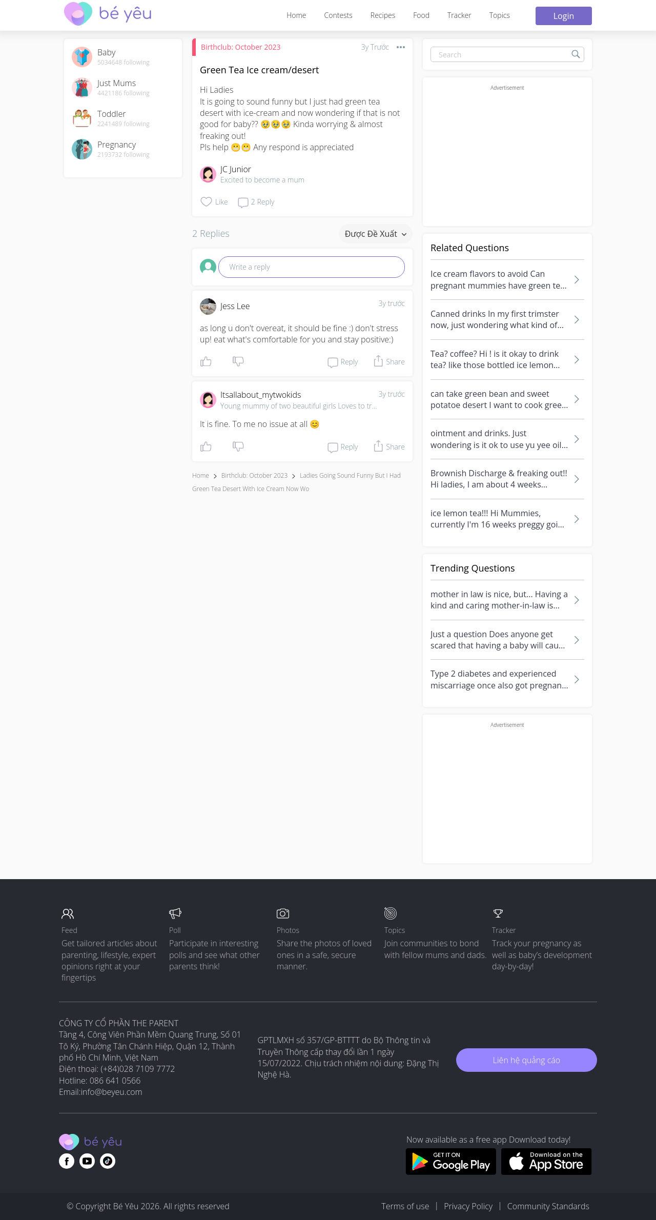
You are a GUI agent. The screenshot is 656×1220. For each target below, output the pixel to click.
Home (296, 15)
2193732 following (123, 155)
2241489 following (123, 124)
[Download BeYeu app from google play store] (450, 1171)
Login (564, 16)
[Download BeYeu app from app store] (546, 1171)
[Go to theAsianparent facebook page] (66, 1161)
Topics (499, 15)
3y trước (391, 303)
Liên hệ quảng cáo (526, 1060)
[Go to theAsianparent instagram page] (107, 1161)
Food (421, 15)
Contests (338, 15)
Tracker (459, 15)
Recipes (383, 15)
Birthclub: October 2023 (240, 47)
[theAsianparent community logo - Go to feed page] (107, 15)
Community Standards (548, 1206)
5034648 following (123, 62)
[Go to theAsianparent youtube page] (87, 1161)
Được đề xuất (375, 233)
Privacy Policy (468, 1206)
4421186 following (123, 93)
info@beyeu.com (111, 1091)
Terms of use (405, 1206)
